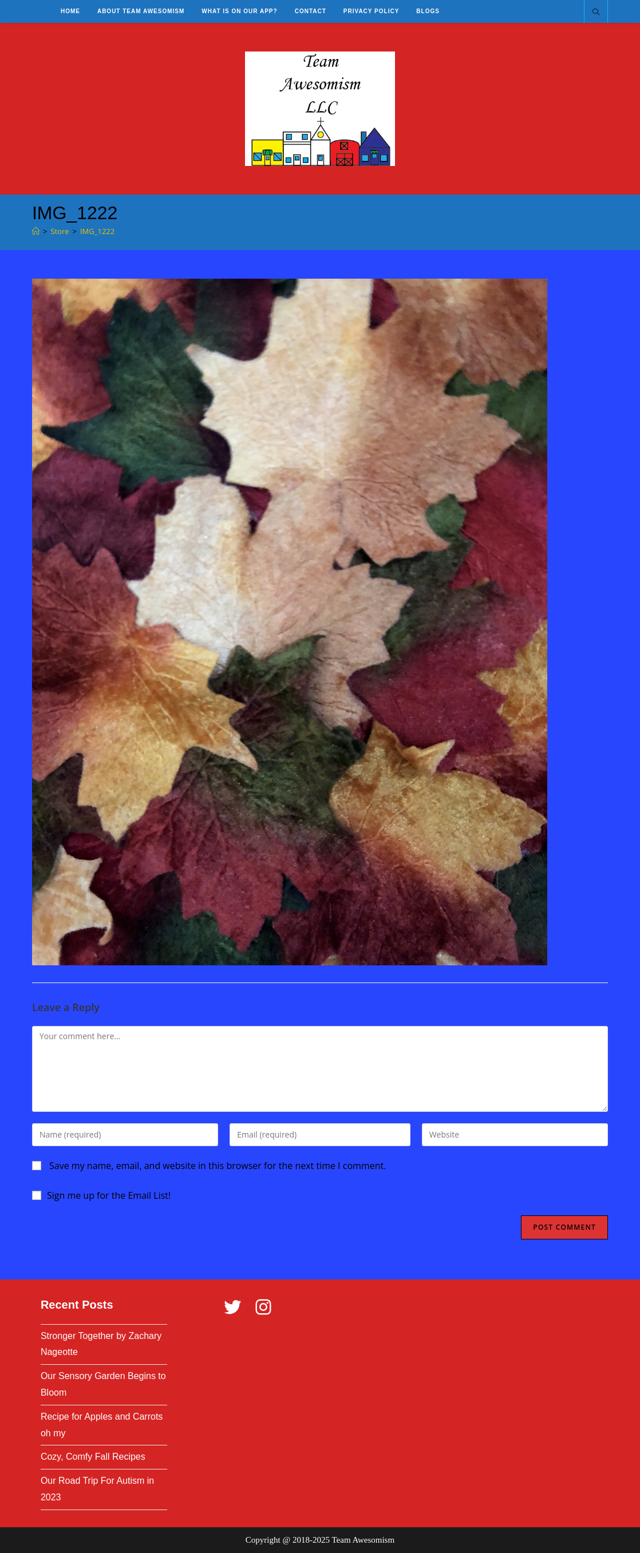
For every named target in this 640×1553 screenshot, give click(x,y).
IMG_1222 (97, 231)
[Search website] (596, 12)
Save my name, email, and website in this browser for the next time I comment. (217, 1165)
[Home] (35, 231)
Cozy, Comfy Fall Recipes (93, 1456)
